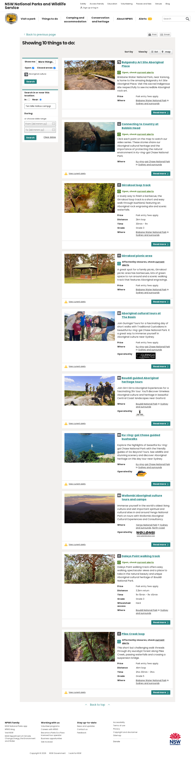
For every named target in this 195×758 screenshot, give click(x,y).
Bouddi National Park (146, 403)
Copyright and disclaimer (125, 732)
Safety (83, 3)
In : (26, 99)
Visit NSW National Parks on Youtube (21, 753)
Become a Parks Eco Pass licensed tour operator (53, 734)
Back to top (97, 705)
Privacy (116, 729)
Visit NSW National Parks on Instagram (14, 753)
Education (112, 3)
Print (154, 34)
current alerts (145, 72)
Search (30, 81)
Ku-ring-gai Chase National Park (153, 161)
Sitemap (117, 735)
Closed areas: (46, 68)
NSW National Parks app (16, 726)
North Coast (158, 527)
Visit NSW (9, 732)
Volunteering (127, 3)
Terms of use (119, 725)
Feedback (81, 732)
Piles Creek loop (133, 634)
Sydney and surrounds (148, 103)
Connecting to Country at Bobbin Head (140, 126)
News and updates (86, 726)
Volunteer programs (50, 726)
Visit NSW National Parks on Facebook (8, 753)
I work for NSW (75, 753)
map (167, 51)
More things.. (46, 61)
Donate (116, 741)
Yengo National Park (146, 524)
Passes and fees (143, 3)
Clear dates (50, 137)
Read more (160, 112)
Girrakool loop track (136, 185)
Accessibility (119, 722)
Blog (168, 3)
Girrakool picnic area (137, 256)
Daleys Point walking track (141, 556)
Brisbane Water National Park (151, 100)
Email (167, 34)
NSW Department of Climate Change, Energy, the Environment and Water (20, 738)
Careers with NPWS (49, 729)
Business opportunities (51, 738)
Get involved (47, 741)
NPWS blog (10, 729)
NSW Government (57, 753)
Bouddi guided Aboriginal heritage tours (140, 380)
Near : (35, 99)
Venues (158, 3)
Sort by (129, 51)
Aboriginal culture (37, 74)
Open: (29, 68)
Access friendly (97, 3)
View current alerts (77, 173)
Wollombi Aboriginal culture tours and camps (142, 497)
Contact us (82, 729)
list (156, 51)
